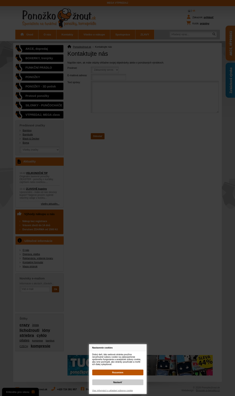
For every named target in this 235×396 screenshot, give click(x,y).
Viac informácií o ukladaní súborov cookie (112, 390)
